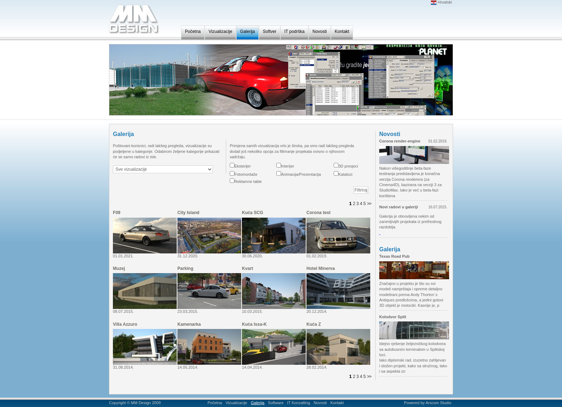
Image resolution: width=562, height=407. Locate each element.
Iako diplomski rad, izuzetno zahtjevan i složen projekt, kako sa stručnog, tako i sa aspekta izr (413, 365)
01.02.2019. (437, 141)
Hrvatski (441, 2)
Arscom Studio (438, 403)
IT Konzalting (298, 403)
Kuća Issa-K (254, 324)
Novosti (320, 31)
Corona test (318, 212)
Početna (193, 31)
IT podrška (294, 31)
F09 (116, 212)
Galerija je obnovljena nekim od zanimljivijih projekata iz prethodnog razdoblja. (410, 221)
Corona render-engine (399, 141)
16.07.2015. (437, 207)
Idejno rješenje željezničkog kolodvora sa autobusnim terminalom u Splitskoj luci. (412, 349)
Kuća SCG (252, 212)
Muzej (119, 268)
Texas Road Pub (394, 256)
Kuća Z (313, 324)
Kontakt (342, 31)
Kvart (247, 268)
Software (276, 403)
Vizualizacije (220, 31)
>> (369, 203)
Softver (269, 31)
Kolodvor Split (392, 317)
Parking (185, 268)
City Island (188, 212)
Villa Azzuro (125, 324)
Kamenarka (189, 324)
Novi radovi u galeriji (398, 207)
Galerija (247, 31)
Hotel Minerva (320, 268)
